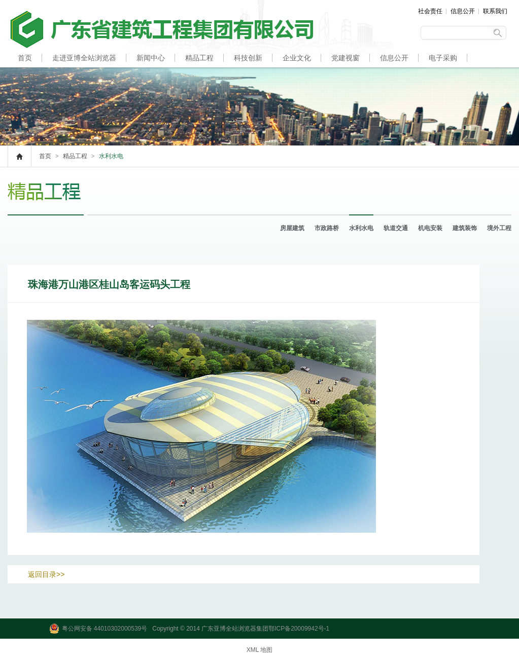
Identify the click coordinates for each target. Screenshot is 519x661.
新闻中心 (150, 58)
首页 (25, 58)
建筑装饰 (465, 228)
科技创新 (248, 58)
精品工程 (199, 58)
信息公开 (463, 11)
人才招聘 (32, 77)
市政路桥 (327, 228)
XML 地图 (260, 649)
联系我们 (495, 11)
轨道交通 (396, 228)
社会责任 (430, 11)
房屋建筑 (292, 228)
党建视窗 (345, 58)
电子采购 (443, 58)
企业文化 (297, 58)
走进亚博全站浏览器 (84, 58)
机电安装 (430, 228)
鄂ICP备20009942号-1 (298, 628)
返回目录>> (46, 574)
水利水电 (361, 228)
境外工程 (499, 228)
